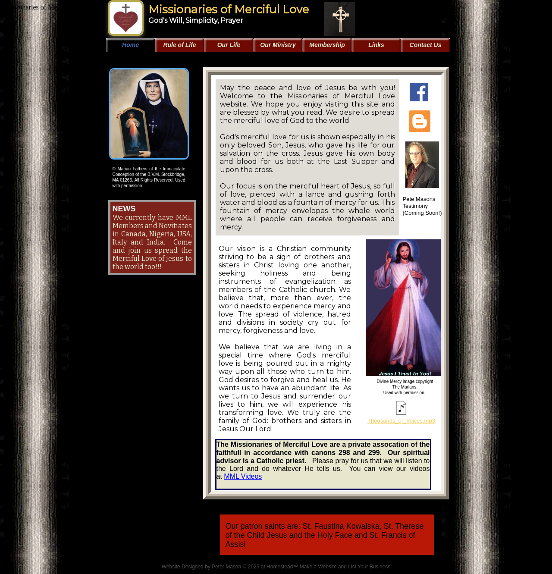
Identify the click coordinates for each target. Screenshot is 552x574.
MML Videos (243, 476)
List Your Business (369, 567)
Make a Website (318, 567)
